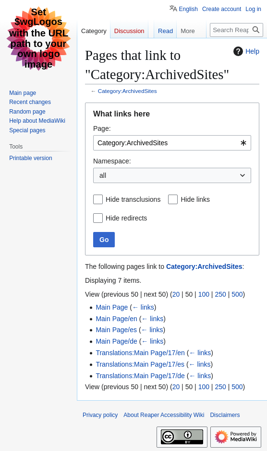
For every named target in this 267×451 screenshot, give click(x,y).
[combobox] (172, 142)
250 (220, 294)
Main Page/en (116, 319)
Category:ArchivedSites (127, 91)
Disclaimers (225, 415)
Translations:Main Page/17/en (140, 353)
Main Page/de (116, 341)
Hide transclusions (133, 199)
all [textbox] (102, 175)
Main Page (112, 307)
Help (245, 51)
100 (203, 294)
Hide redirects (126, 218)
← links (143, 307)
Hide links (195, 199)
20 (176, 294)
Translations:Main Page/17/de (140, 376)
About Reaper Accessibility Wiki (163, 415)
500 (237, 294)
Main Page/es (116, 330)
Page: (102, 128)
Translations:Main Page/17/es (140, 364)
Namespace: (112, 161)
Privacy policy (100, 415)
